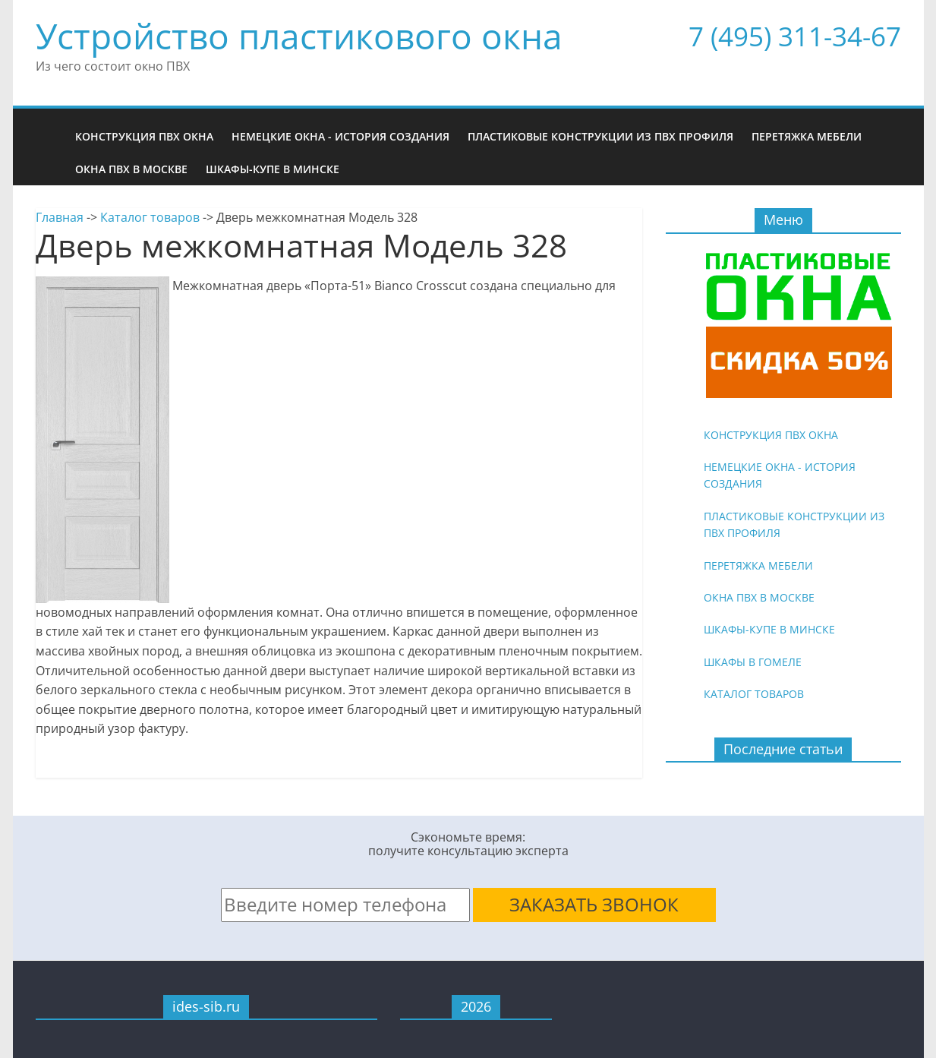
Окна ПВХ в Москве (131, 169)
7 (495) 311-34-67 (795, 36)
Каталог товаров (150, 217)
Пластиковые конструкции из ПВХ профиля (600, 136)
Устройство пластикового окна (299, 35)
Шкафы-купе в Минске (272, 169)
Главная (60, 217)
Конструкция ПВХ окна (144, 136)
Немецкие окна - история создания (340, 136)
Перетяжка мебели (807, 136)
